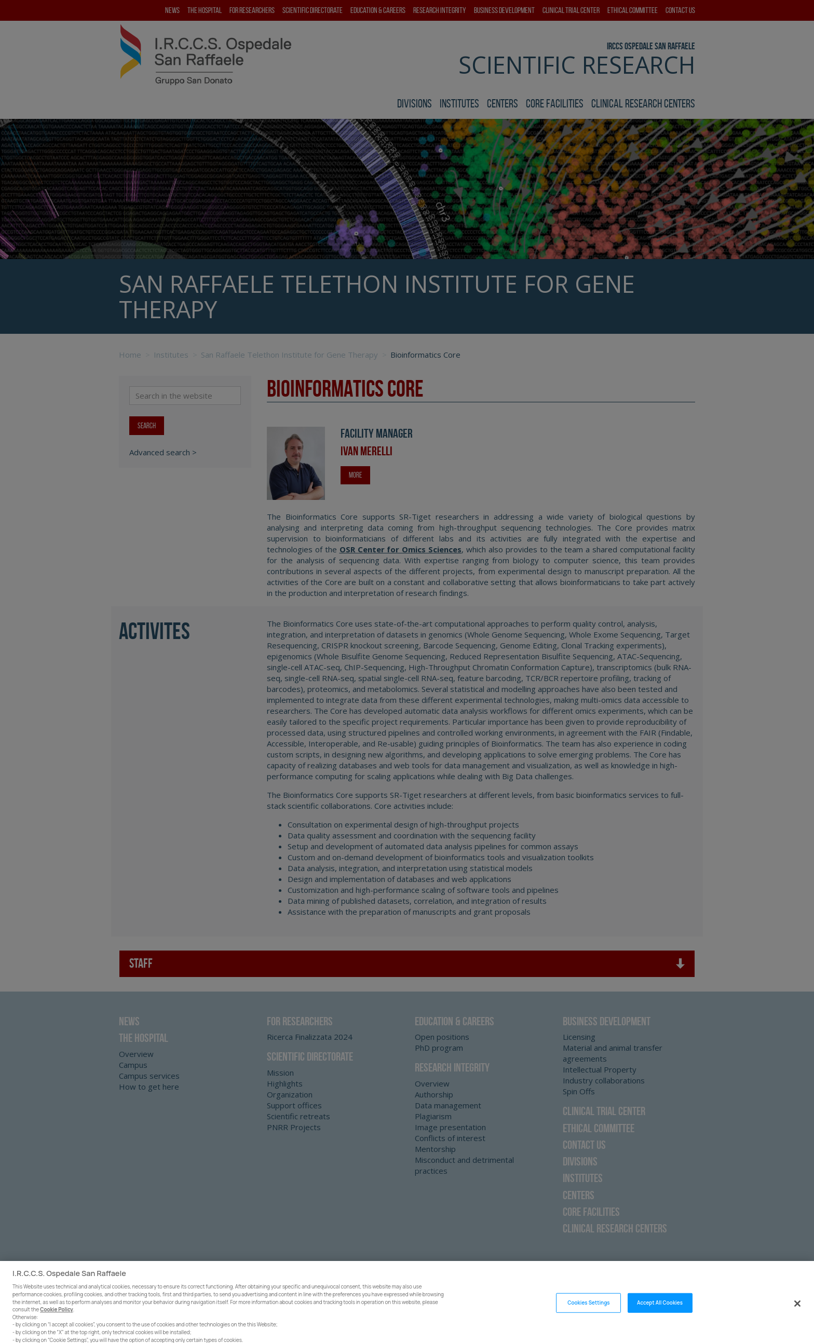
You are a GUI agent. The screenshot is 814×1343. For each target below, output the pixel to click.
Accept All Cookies (660, 1316)
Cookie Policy (56, 1323)
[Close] (797, 1317)
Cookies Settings (588, 1316)
